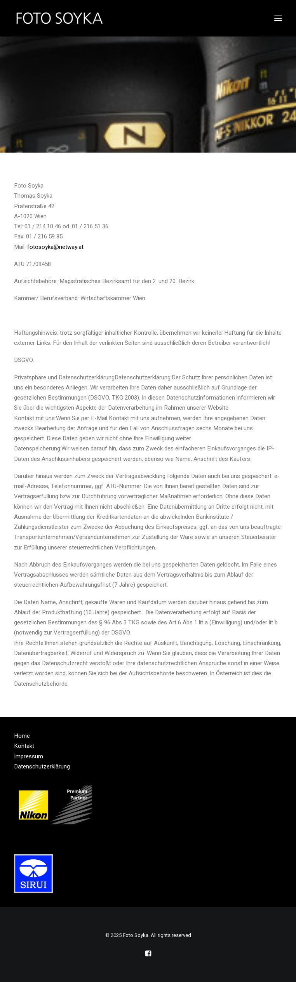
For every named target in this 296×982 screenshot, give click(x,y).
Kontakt (24, 746)
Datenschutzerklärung (42, 766)
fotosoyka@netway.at (55, 247)
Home (22, 736)
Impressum (28, 756)
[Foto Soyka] (60, 18)
